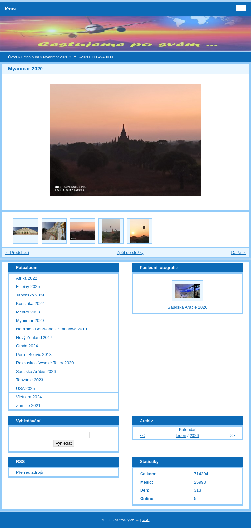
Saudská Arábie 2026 (36, 371)
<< (142, 435)
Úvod (12, 57)
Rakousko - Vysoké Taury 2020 (45, 362)
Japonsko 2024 (30, 295)
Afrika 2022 (26, 278)
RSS (146, 520)
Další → (238, 252)
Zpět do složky (130, 252)
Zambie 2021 (28, 405)
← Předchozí (17, 252)
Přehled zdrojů (29, 472)
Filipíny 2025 (28, 286)
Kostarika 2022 (30, 303)
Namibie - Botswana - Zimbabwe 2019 (51, 329)
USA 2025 (25, 388)
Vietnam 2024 (29, 396)
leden (181, 435)
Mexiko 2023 (28, 312)
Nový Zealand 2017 (34, 337)
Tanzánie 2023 (29, 379)
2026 (194, 435)
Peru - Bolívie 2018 (34, 354)
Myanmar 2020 (55, 57)
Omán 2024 (27, 346)
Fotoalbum (30, 57)
